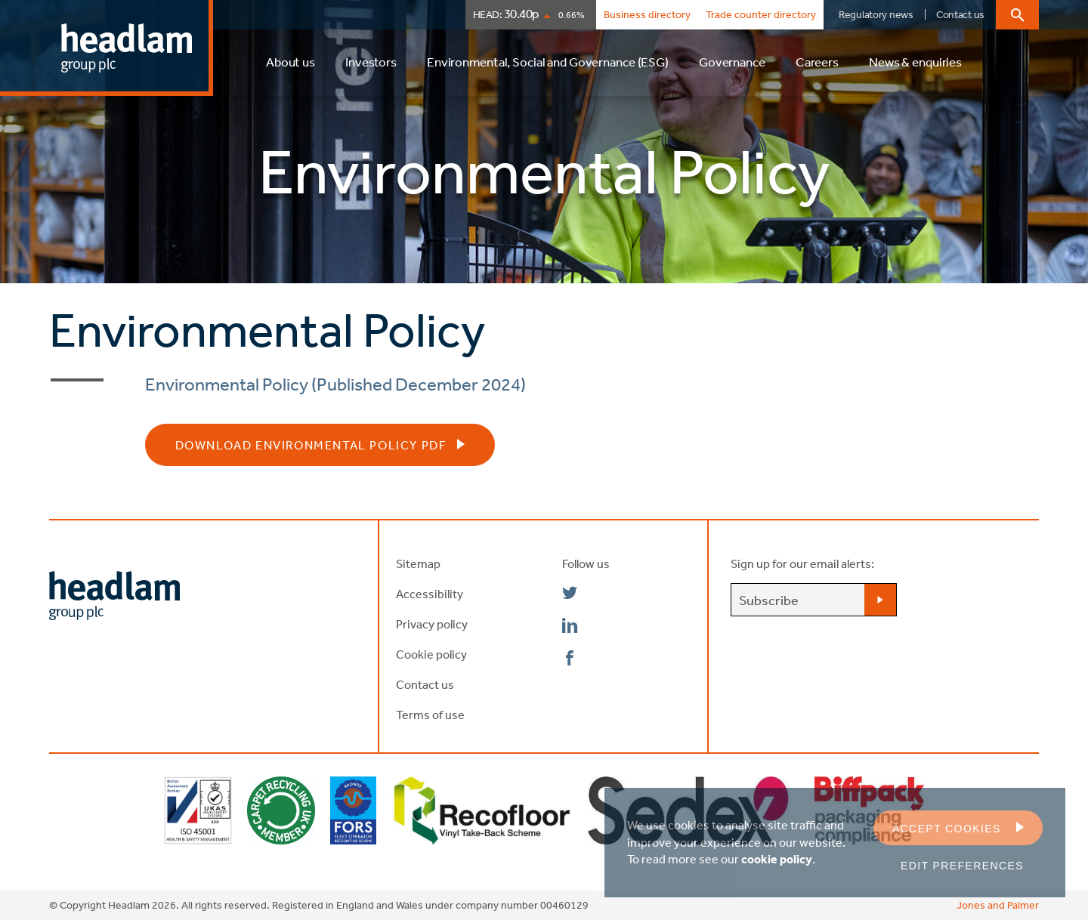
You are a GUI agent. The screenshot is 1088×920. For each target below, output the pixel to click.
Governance (732, 61)
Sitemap (418, 563)
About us (290, 61)
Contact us (960, 14)
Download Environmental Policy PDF (311, 444)
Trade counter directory (761, 14)
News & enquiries (915, 61)
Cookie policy (431, 654)
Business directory (647, 14)
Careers (817, 61)
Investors (371, 61)
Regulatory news (876, 14)
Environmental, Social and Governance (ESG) (548, 61)
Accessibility (429, 593)
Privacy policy (432, 623)
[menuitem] (290, 69)
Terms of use (430, 714)
